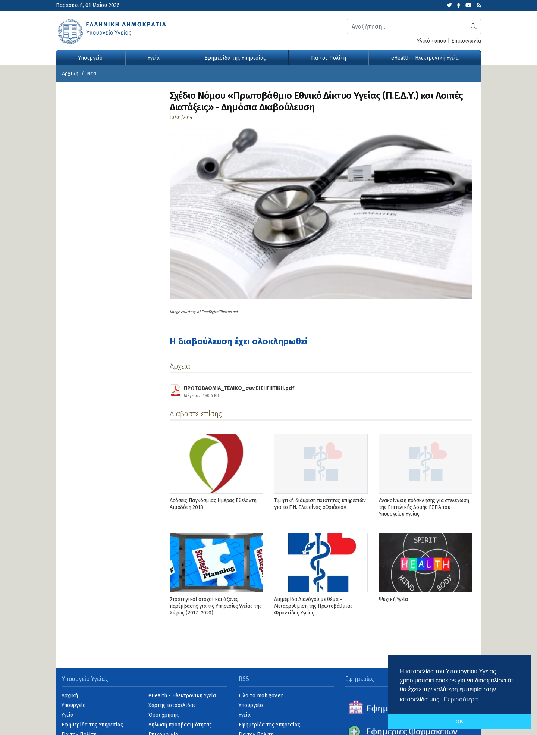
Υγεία (154, 58)
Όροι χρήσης (163, 715)
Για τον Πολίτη (328, 58)
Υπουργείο (90, 58)
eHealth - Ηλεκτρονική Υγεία (425, 58)
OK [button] (459, 722)
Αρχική (70, 74)
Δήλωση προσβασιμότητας (180, 725)
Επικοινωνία (466, 41)
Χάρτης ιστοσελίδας (172, 705)
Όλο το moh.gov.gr (261, 695)
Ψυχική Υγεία (393, 599)
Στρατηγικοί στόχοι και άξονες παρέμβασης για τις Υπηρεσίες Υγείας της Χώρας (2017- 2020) (216, 606)
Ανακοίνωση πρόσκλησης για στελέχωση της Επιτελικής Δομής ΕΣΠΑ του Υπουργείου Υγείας (424, 507)
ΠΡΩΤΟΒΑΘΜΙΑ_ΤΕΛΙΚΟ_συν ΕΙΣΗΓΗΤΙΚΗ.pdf (239, 390)
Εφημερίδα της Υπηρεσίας (235, 58)
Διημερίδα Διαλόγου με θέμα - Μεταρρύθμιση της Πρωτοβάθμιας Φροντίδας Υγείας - (313, 606)
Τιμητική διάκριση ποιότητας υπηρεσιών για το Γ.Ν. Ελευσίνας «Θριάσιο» (319, 503)
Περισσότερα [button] (461, 699)
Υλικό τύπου (431, 41)
